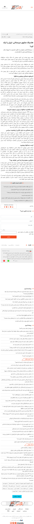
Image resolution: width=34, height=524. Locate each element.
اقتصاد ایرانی (16, 488)
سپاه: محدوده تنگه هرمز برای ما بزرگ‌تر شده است (21, 365)
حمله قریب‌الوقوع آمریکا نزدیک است (24, 315)
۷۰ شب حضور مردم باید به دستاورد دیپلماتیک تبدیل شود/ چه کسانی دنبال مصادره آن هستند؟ (17, 425)
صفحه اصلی (30, 34)
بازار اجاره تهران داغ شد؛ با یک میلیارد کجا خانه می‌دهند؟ (19, 192)
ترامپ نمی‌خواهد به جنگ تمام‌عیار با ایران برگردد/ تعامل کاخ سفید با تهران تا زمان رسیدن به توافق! (18, 407)
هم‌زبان (14, 509)
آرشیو (13, 511)
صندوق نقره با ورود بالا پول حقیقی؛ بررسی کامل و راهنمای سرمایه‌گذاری (17, 467)
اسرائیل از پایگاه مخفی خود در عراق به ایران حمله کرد (20, 339)
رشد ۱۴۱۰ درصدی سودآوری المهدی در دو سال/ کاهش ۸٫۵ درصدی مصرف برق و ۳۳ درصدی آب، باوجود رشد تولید (17, 475)
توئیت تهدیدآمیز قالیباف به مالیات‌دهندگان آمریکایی (20, 418)
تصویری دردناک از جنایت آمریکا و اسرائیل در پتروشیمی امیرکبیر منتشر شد (16, 350)
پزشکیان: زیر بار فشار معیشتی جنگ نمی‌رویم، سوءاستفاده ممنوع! (18, 371)
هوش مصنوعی (24, 486)
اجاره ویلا (18, 486)
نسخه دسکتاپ (17, 497)
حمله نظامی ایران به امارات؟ (26, 336)
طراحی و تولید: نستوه (17, 520)
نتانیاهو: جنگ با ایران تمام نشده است (24, 353)
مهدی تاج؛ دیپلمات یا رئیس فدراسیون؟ (23, 362)
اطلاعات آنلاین (17, 7)
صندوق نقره (5, 483)
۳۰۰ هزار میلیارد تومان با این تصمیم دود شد (22, 344)
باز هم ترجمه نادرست (26, 195)
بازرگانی (29, 444)
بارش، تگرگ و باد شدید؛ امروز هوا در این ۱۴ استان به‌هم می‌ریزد (18, 400)
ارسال (8, 237)
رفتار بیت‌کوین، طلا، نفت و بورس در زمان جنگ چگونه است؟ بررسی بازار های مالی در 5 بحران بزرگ (17, 470)
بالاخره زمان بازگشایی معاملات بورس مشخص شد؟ (21, 377)
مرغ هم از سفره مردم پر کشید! (25, 328)
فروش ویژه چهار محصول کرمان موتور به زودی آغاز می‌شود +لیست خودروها (18, 461)
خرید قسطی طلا (12, 486)
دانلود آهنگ (5, 486)
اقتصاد (25, 34)
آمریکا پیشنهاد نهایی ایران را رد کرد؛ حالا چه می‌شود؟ (21, 347)
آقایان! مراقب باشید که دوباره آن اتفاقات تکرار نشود (21, 342)
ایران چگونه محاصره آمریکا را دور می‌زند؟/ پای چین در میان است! (17, 186)
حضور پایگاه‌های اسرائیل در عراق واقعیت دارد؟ (22, 395)
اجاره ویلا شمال (12, 483)
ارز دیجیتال (5, 488)
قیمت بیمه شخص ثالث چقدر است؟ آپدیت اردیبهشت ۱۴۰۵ (19, 457)
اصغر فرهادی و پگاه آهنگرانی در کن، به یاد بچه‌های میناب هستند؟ (18, 318)
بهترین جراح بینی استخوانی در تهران (26, 491)
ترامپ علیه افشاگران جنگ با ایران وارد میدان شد (21, 403)
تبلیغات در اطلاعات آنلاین (26, 448)
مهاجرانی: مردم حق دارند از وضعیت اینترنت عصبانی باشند (19, 368)
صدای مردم (7, 509)
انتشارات (18, 511)
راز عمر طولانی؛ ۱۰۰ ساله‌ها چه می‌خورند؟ (22, 200)
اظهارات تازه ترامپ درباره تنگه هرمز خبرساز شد (22, 431)
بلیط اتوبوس (15, 491)
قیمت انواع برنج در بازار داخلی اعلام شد (23, 321)
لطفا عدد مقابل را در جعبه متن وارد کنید (25, 233)
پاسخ (16, 261)
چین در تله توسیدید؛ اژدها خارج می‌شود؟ (23, 421)
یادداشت (25, 511)
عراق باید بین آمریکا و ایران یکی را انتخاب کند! (22, 302)
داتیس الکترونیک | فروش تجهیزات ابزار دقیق (24, 483)
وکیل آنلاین (30, 486)
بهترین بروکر (10, 488)
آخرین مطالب (28, 359)
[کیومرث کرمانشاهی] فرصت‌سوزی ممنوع (23, 442)
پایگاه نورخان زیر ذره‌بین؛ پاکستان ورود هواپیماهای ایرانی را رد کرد (18, 411)
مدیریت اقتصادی (19, 34)
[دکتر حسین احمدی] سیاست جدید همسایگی (22, 429)
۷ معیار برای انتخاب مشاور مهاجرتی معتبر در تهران (21, 450)
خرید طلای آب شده (24, 488)
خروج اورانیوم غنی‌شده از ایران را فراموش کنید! (22, 296)
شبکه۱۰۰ (27, 509)
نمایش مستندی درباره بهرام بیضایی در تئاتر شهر (21, 374)
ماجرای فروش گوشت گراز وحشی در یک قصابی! (22, 308)
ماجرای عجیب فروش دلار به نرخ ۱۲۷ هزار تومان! (21, 189)
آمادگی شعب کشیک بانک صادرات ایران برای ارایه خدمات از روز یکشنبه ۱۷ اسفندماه (17, 479)
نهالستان (31, 488)
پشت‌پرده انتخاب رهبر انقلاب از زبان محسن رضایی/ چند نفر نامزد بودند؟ (16, 305)
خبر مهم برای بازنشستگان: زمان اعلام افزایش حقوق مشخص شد (18, 387)
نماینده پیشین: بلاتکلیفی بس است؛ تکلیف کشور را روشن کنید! (18, 299)
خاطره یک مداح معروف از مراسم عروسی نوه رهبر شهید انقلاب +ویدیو (16, 198)
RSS (8, 511)
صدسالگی (20, 509)
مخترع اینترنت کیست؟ (27, 356)
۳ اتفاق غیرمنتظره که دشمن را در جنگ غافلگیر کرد (21, 398)
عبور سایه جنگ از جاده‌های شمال (25, 464)
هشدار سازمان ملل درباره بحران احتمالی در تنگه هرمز (20, 384)
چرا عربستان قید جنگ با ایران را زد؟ (24, 439)
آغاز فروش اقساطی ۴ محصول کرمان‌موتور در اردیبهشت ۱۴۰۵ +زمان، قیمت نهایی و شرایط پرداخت (17, 454)
